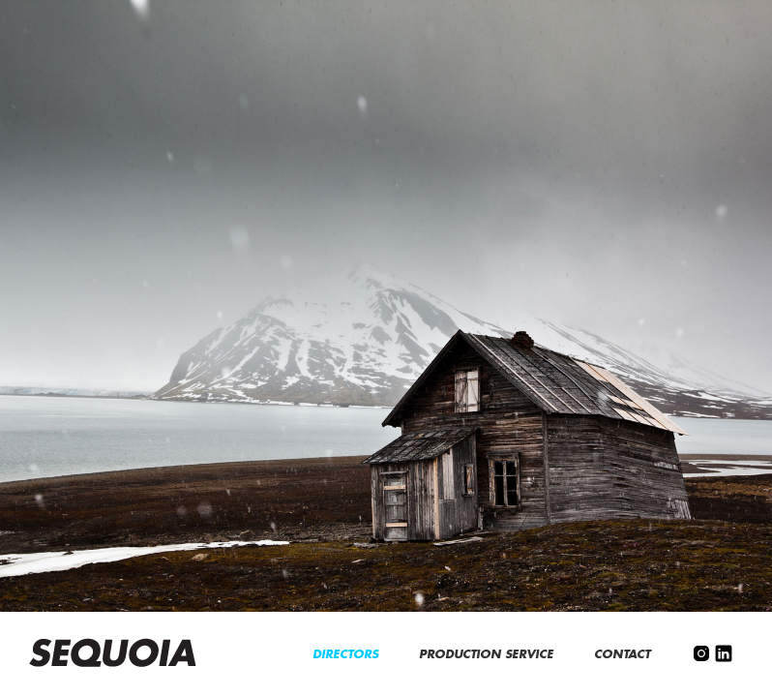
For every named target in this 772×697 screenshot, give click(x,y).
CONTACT (624, 654)
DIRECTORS (347, 654)
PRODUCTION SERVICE (488, 654)
